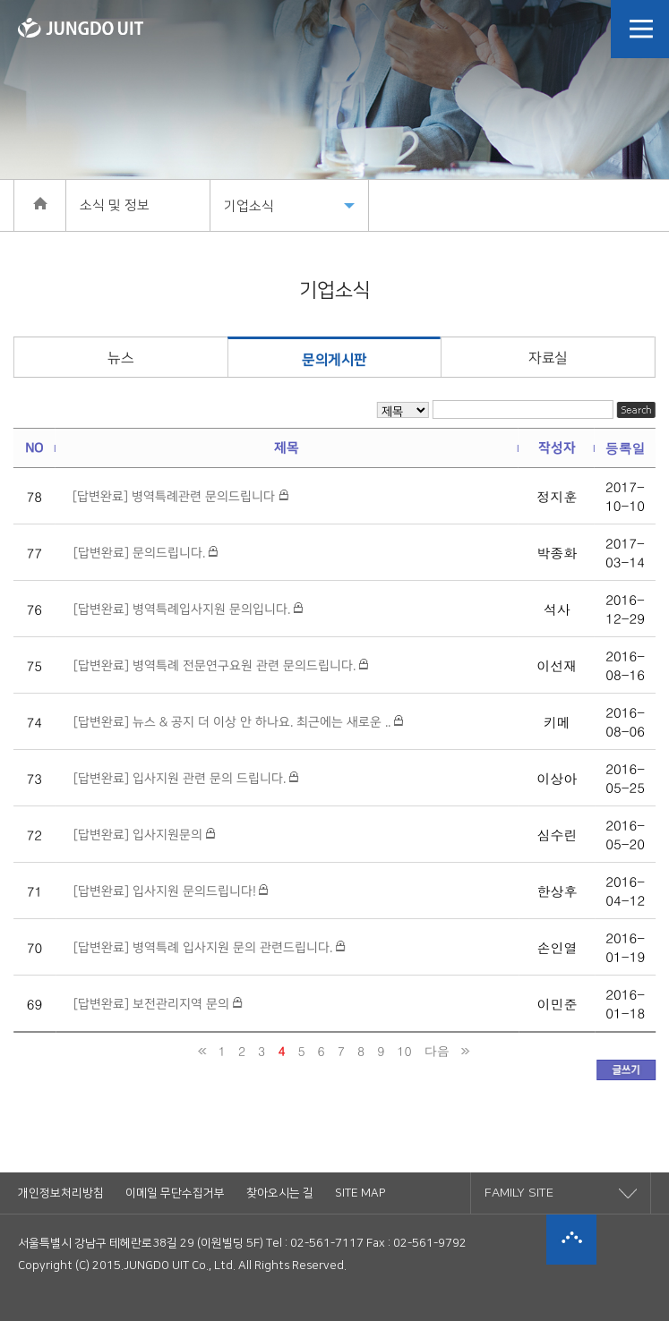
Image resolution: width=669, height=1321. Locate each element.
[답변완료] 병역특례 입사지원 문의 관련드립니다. (209, 948)
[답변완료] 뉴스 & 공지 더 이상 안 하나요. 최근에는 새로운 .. (238, 722)
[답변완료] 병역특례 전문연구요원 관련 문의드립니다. (220, 666)
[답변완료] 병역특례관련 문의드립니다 (180, 497)
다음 (437, 1051)
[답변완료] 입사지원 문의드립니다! (170, 891)
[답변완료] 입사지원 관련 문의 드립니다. (185, 778)
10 (404, 1051)
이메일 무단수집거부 (175, 1193)
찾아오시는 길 (279, 1193)
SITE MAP (360, 1193)
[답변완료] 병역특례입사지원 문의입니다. (188, 609)
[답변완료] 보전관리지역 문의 (157, 1004)
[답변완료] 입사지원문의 (144, 835)
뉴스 (120, 358)
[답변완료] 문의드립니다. (145, 553)
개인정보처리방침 (61, 1193)
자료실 (548, 358)
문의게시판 (334, 360)
